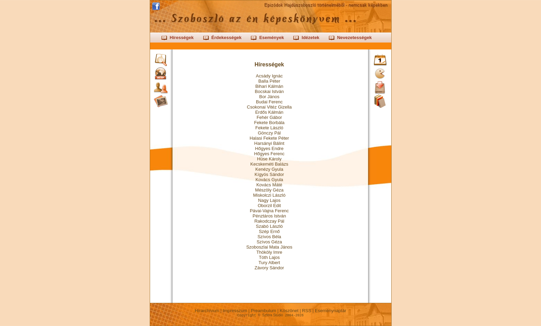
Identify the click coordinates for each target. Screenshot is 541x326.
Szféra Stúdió (272, 315)
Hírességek (182, 37)
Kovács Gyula (269, 179)
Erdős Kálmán (269, 112)
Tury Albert (269, 262)
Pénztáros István (269, 215)
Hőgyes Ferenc (269, 153)
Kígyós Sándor (269, 174)
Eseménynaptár (330, 310)
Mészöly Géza (269, 190)
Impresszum (235, 310)
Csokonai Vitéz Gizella (269, 107)
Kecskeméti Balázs (269, 164)
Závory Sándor (269, 267)
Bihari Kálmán (269, 86)
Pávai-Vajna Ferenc (269, 210)
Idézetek (310, 37)
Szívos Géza (269, 241)
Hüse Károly (269, 158)
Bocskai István (269, 91)
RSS (307, 310)
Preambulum (263, 310)
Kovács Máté (269, 184)
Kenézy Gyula (269, 169)
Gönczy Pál (269, 133)
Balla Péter (269, 81)
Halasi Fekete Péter (269, 138)
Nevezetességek (354, 37)
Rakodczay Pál (269, 221)
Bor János (269, 96)
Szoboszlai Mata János (269, 247)
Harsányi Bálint (269, 143)
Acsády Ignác (269, 75)
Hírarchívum (207, 310)
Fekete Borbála (269, 122)
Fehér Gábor (269, 117)
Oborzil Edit (269, 205)
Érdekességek (227, 37)
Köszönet (288, 310)
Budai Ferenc (269, 101)
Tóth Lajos (269, 257)
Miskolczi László (269, 195)
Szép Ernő (269, 231)
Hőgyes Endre (269, 148)
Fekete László (269, 127)
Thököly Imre (269, 252)
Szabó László (269, 226)
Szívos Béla (269, 236)
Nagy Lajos (269, 200)
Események (271, 37)
